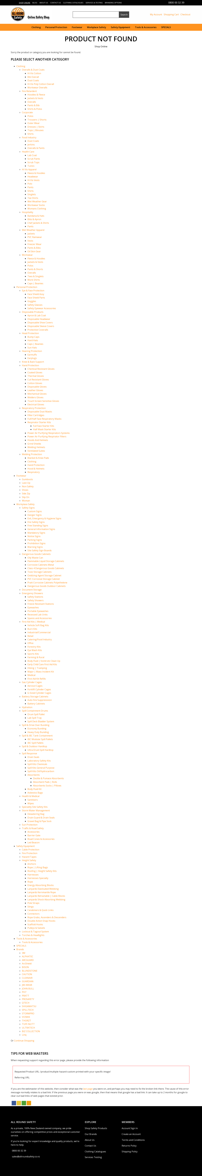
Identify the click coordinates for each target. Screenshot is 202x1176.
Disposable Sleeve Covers (40, 326)
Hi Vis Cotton (34, 73)
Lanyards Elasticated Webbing (43, 888)
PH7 (24, 992)
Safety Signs (28, 507)
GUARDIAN (27, 981)
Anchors (31, 863)
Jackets (31, 233)
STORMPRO (28, 1013)
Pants (30, 187)
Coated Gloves (34, 372)
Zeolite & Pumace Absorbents (48, 778)
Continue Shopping (24, 1040)
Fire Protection (29, 853)
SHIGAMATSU (29, 1006)
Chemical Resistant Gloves (41, 368)
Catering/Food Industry (39, 639)
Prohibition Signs (36, 543)
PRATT (25, 995)
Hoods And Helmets (37, 440)
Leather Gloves (35, 390)
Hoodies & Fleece (36, 94)
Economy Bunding (36, 728)
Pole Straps (33, 903)
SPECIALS (166, 27)
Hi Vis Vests (33, 180)
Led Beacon (33, 842)
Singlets (31, 194)
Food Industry (29, 137)
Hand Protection (30, 365)
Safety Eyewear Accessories (41, 308)
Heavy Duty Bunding (38, 732)
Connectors (33, 913)
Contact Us (55, 2)
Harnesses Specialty (37, 878)
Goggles (31, 301)
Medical (31, 675)
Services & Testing (94, 2)
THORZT (26, 1020)
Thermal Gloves (35, 375)
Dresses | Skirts (35, 126)
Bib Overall (33, 76)
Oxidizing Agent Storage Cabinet (44, 575)
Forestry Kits (34, 646)
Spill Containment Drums (35, 710)
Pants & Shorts (35, 269)
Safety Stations (35, 596)
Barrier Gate (33, 835)
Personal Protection (56, 27)
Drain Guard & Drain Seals (41, 817)
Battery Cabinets (36, 703)
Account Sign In (130, 1128)
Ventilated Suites (36, 450)
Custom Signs (34, 511)
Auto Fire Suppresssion (39, 700)
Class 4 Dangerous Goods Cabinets (45, 568)
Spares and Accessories (39, 618)
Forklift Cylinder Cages (39, 689)
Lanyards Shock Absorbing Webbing (46, 899)
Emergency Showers (32, 593)
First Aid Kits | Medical (33, 621)
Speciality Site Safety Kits (35, 806)
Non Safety (28, 486)
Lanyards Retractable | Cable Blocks (46, 895)
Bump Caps (33, 336)
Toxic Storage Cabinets (39, 571)
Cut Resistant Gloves (38, 379)
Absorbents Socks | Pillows (47, 785)
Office (30, 643)
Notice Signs (34, 536)
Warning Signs (35, 546)
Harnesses (33, 874)
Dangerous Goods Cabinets (36, 554)
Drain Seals (33, 757)
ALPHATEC (27, 956)
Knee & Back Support (33, 361)
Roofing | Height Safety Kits (42, 871)
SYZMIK (26, 1016)
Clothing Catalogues (73, 2)
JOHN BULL (28, 988)
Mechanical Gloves (37, 393)
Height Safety (29, 860)
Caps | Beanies (35, 283)
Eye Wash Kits (34, 650)
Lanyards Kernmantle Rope (41, 892)
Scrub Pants (33, 158)
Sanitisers (32, 799)
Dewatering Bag (35, 813)
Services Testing (93, 1157)
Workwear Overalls (37, 87)
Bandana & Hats (35, 215)
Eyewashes (33, 607)
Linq (24, 1034)
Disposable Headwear (38, 319)
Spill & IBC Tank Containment (37, 735)
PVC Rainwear (34, 237)
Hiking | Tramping (37, 668)
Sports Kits (33, 653)
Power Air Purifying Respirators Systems (48, 433)
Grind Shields (34, 443)
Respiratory (33, 472)
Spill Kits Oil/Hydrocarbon (40, 771)
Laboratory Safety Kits (39, 760)
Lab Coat (32, 155)
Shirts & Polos (34, 108)
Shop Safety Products (96, 1128)
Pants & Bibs (34, 247)
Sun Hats (32, 347)
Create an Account (131, 1134)
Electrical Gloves (35, 404)
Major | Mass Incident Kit (40, 671)
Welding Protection (32, 454)
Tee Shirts (32, 198)
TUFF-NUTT (28, 1024)
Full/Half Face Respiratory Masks (44, 418)
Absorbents (33, 774)
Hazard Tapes (29, 856)
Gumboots (27, 479)
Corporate (27, 112)
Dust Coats (33, 80)
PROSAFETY (28, 999)
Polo (29, 183)
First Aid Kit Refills (36, 678)
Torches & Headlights (33, 935)
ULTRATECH (28, 1027)
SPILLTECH (28, 1009)
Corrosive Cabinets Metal (40, 564)
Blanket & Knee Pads (38, 457)
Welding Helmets (36, 447)
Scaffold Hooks (35, 924)
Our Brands (91, 1134)
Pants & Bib (33, 105)
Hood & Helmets (35, 468)
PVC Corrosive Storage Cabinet (43, 578)
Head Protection (30, 333)
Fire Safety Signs (36, 522)
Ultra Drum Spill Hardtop (40, 749)
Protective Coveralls (37, 329)
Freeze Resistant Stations (40, 603)
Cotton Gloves (34, 383)
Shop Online (24, 2)
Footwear (77, 27)
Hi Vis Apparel (29, 169)
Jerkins (31, 144)
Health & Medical (30, 796)
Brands (20, 949)
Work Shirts (33, 279)
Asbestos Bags (35, 792)
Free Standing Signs (37, 525)
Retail (30, 636)
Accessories (33, 831)
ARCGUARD (28, 960)
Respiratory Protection (34, 408)
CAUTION (27, 974)
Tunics (30, 165)
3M (23, 952)
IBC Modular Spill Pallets (40, 739)
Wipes (30, 803)
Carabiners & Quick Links (40, 910)
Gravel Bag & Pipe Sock (39, 821)
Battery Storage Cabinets (35, 696)
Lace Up (26, 482)
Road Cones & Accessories (41, 839)
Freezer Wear (34, 244)
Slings (30, 906)
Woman (26, 500)
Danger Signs (34, 514)
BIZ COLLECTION (31, 1031)
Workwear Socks (36, 205)
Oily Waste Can (35, 557)
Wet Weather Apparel (33, 230)
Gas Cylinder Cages (32, 682)
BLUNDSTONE (29, 970)
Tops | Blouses (35, 130)
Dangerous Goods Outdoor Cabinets (46, 586)
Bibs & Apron (34, 219)
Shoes (25, 489)
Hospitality (27, 212)
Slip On (25, 497)
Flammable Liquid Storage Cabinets (45, 561)
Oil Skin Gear (34, 251)
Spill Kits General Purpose (40, 767)
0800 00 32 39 (19, 1150)
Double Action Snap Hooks (41, 920)
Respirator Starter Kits (39, 422)
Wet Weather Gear (37, 201)
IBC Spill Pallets (35, 742)
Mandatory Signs (36, 532)
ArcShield (26, 963)
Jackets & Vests (35, 98)
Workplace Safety (96, 27)
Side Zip (26, 493)
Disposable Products (32, 311)
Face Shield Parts (36, 297)
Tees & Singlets (35, 276)
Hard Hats (32, 340)
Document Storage (32, 589)
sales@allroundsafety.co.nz (26, 1156)
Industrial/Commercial (38, 632)
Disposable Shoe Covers (40, 322)
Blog (34, 2)
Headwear (32, 176)
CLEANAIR (27, 977)
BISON (25, 967)
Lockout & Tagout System (35, 931)
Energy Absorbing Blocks (40, 885)
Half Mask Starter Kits (44, 429)
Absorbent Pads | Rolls (45, 781)
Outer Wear (33, 123)
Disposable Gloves (37, 386)
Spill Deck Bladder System (40, 721)
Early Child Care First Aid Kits (42, 664)
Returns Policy (129, 1145)
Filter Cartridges (35, 415)
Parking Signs (34, 539)
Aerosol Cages (34, 685)
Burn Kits (32, 628)
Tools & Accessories (145, 27)
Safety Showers (35, 600)
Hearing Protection (32, 351)
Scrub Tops (33, 162)
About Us (43, 2)
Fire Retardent (29, 91)
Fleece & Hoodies (36, 173)
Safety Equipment (120, 27)
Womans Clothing (36, 208)
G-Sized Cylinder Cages (39, 692)
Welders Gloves (35, 397)
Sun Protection (29, 824)
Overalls (31, 101)
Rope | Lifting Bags (37, 867)
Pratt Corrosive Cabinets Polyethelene (47, 582)
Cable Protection (30, 849)
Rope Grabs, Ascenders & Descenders (46, 917)
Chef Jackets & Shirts (38, 222)
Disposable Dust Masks (39, 411)
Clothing (36, 27)
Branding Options (113, 2)
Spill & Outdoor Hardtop (34, 746)
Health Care (28, 151)
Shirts (30, 133)
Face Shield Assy (35, 294)
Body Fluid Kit (34, 789)
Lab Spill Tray (34, 717)
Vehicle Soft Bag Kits (38, 625)
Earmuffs (32, 354)
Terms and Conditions (133, 1139)
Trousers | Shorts (36, 119)
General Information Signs (41, 529)
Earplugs (32, 358)
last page (88, 1088)
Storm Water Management (36, 810)
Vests (30, 240)
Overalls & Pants (36, 148)
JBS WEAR (27, 984)
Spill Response (29, 753)
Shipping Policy (129, 1151)
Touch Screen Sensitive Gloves (43, 401)
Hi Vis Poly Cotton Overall (40, 84)
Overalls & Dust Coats (33, 69)
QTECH (25, 1002)
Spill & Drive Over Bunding (35, 725)
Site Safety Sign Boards (39, 550)
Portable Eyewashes (37, 611)
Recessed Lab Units (37, 614)
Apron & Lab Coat (36, 315)
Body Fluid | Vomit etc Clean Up (43, 660)
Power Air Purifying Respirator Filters (46, 436)
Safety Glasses (34, 304)
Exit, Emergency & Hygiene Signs (44, 518)
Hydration (27, 707)
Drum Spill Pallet (36, 714)
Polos (30, 116)
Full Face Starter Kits (43, 425)
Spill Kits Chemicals (37, 764)
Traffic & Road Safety (33, 828)
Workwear (27, 254)
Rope (30, 881)
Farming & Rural (35, 657)
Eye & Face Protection (33, 290)
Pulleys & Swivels (36, 927)
